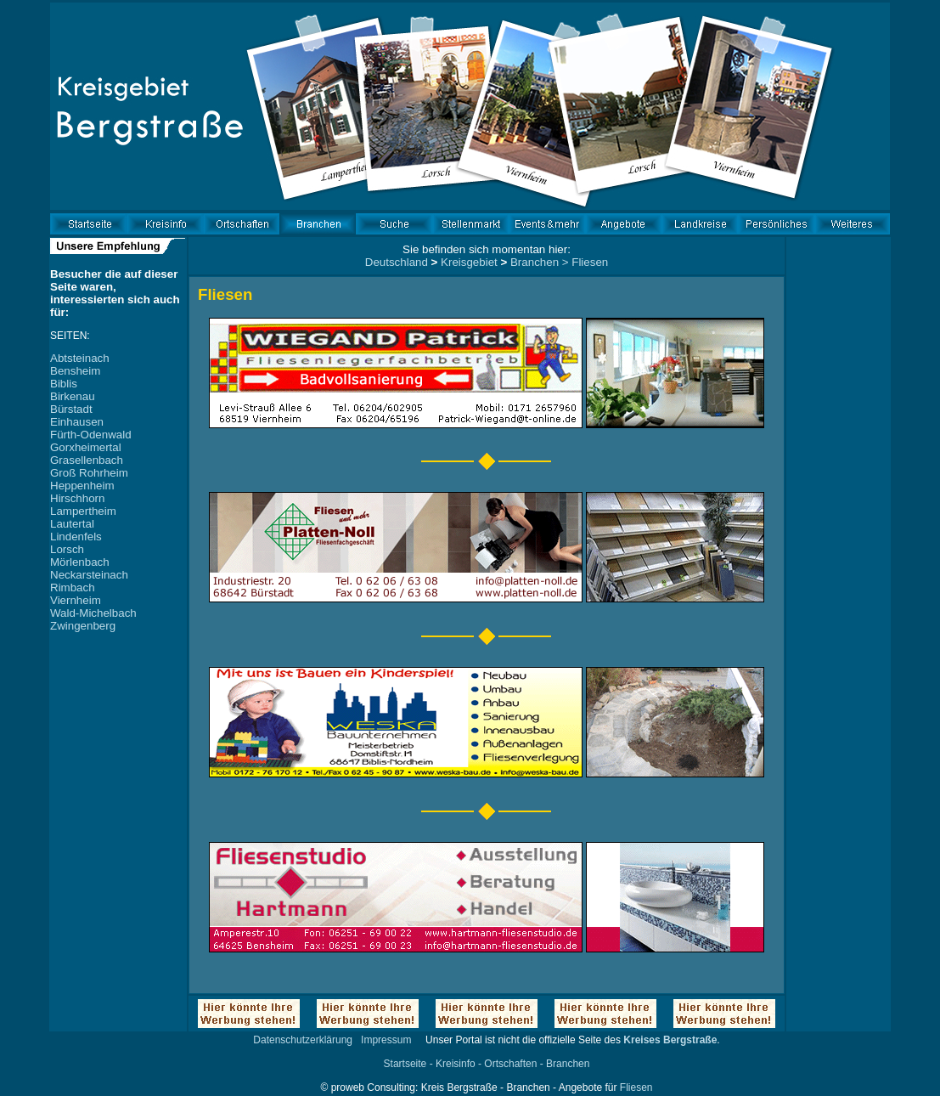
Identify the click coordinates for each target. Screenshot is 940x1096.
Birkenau (72, 396)
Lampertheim (83, 511)
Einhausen (77, 421)
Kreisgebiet (469, 262)
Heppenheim (82, 485)
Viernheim (75, 600)
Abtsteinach (80, 358)
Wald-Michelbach (93, 613)
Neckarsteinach (89, 574)
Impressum (386, 1040)
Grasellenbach (86, 460)
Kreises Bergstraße (670, 1040)
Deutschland (396, 262)
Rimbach (72, 587)
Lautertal (72, 523)
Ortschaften (510, 1064)
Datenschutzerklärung (302, 1040)
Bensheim (75, 370)
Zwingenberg (82, 625)
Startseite (405, 1064)
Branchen (534, 262)
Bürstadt (71, 409)
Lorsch (67, 549)
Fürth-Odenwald (91, 434)
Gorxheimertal (85, 447)
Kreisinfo (456, 1064)
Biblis (63, 383)
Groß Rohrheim (89, 472)
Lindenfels (76, 536)
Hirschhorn (77, 498)
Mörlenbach (80, 562)
